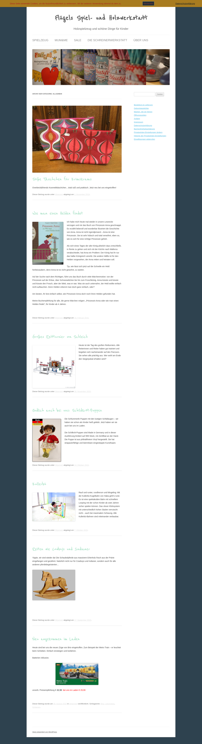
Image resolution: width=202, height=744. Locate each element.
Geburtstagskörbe (141, 108)
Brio (102, 704)
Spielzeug (40, 40)
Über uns (140, 40)
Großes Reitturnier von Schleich (60, 336)
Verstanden (148, 3)
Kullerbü (39, 484)
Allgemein (59, 194)
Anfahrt (137, 119)
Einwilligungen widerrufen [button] (144, 139)
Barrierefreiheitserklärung (144, 129)
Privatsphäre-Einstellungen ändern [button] (148, 132)
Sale (77, 40)
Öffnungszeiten (140, 115)
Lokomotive (109, 704)
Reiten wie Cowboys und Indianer (61, 549)
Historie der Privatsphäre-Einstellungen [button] (150, 136)
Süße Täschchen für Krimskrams (62, 179)
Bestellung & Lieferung (143, 105)
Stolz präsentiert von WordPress (44, 732)
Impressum (138, 122)
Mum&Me (61, 40)
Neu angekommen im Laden (56, 639)
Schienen (36, 707)
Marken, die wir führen (143, 112)
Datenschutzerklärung (143, 125)
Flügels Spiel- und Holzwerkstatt (101, 18)
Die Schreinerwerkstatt (107, 40)
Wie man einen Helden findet (57, 213)
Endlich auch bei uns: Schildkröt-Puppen (67, 410)
